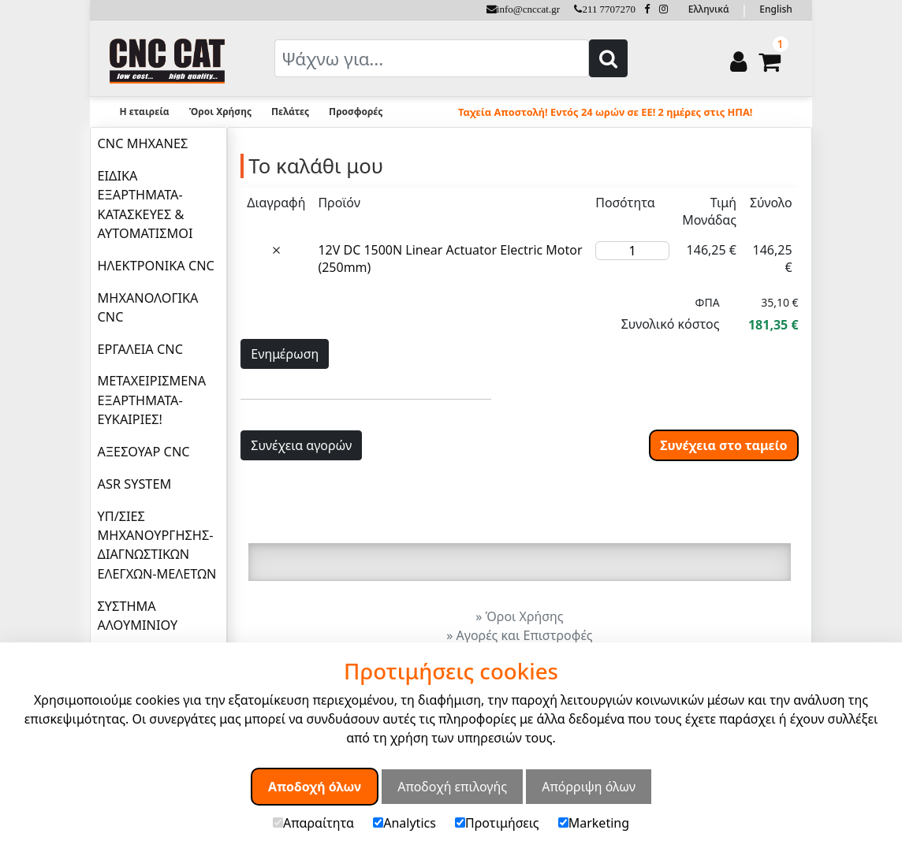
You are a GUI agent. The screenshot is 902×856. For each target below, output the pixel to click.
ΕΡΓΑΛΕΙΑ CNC (140, 349)
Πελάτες (290, 111)
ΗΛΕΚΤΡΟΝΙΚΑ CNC (156, 265)
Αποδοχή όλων (314, 786)
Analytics (404, 823)
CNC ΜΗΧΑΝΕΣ (143, 143)
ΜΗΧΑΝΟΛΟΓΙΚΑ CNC (148, 307)
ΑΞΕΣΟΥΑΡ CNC (144, 451)
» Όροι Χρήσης (519, 616)
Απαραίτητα (313, 823)
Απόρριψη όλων (589, 786)
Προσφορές (355, 111)
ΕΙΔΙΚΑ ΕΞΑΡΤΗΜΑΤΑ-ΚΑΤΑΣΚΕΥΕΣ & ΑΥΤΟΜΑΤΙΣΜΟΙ (145, 204)
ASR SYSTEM (135, 484)
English (775, 9)
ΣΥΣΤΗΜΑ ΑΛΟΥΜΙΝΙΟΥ (138, 615)
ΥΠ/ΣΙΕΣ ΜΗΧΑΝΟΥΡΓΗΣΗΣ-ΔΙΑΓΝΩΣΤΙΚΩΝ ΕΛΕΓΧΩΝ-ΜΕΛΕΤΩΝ (157, 545)
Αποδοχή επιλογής (452, 786)
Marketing (593, 823)
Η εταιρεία (144, 111)
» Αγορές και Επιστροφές (519, 635)
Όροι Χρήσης (220, 111)
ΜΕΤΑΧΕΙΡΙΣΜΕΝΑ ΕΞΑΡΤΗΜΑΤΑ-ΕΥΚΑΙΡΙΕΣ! (152, 400)
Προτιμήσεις (497, 823)
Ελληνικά (708, 9)
